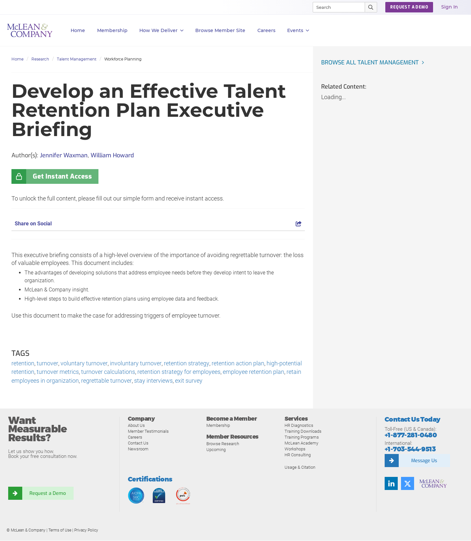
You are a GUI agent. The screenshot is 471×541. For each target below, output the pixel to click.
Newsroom (138, 449)
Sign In (449, 7)
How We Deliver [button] (161, 30)
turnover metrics (58, 372)
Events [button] (298, 30)
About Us (136, 426)
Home (78, 30)
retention (22, 363)
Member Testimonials (148, 431)
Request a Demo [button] (409, 7)
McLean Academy (301, 443)
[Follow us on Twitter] (407, 484)
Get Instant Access (62, 176)
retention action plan (236, 363)
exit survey (188, 381)
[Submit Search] (371, 7)
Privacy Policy (86, 531)
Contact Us (138, 443)
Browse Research (222, 444)
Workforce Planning (123, 59)
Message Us (424, 461)
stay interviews (153, 381)
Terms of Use (59, 531)
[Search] (336, 7)
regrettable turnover (106, 381)
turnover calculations (108, 372)
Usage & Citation (300, 467)
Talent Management (76, 59)
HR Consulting (298, 455)
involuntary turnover (135, 363)
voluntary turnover (83, 363)
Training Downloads (303, 431)
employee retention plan (253, 372)
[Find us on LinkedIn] (391, 484)
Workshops (295, 449)
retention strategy (185, 363)
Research (40, 59)
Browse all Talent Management (371, 62)
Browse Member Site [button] (220, 30)
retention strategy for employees (178, 372)
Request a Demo (47, 494)
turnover (47, 363)
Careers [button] (266, 30)
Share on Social (158, 223)
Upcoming (216, 450)
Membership (112, 30)
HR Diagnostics (299, 426)
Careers (135, 437)
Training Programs (302, 437)
